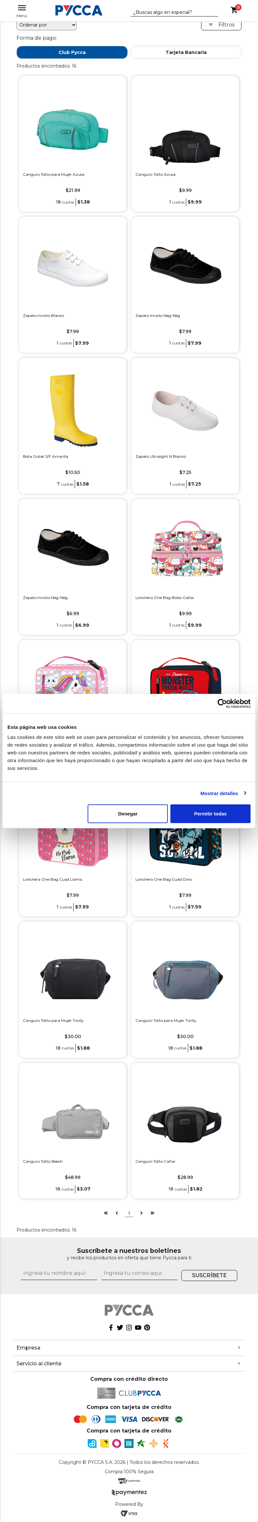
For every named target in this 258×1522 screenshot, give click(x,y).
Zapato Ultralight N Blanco (160, 456)
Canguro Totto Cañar (155, 1161)
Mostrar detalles (219, 793)
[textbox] (170, 12)
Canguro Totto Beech (43, 1161)
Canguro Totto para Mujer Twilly (53, 1020)
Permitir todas (210, 813)
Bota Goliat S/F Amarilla (45, 456)
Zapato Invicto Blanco (43, 315)
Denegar (127, 813)
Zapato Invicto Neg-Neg (157, 315)
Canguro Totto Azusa (155, 174)
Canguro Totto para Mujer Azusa (53, 174)
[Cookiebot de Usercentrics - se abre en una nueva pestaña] (222, 703)
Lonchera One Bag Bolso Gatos (164, 597)
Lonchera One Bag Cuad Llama (52, 879)
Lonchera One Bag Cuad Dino (163, 879)
